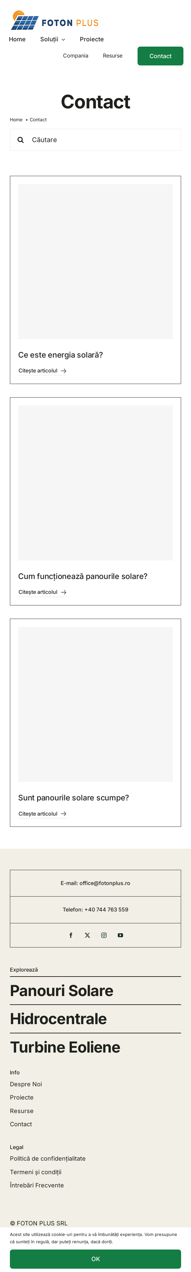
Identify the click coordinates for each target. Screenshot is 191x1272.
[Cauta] (21, 140)
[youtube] (120, 935)
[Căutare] (95, 140)
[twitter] (87, 935)
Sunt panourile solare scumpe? (73, 797)
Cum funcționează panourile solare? (82, 576)
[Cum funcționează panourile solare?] (95, 482)
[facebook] (71, 935)
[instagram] (104, 935)
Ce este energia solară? (60, 355)
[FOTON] (57, 11)
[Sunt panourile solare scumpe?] (95, 704)
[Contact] (160, 56)
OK (95, 1258)
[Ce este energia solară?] (95, 261)
